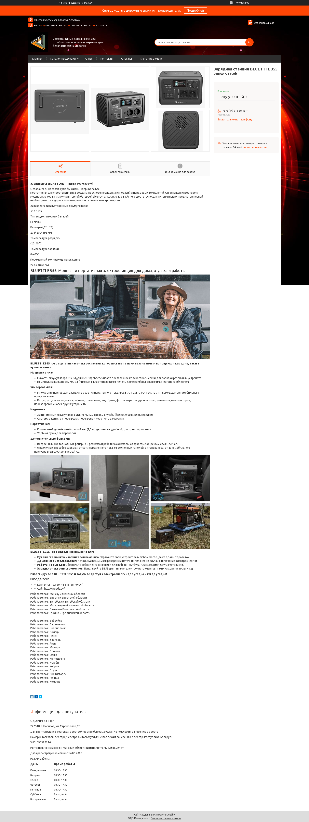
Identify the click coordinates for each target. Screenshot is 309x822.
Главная (37, 58)
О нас (88, 58)
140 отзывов (242, 2)
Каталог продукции (63, 58)
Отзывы (126, 58)
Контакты (107, 58)
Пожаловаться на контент (166, 818)
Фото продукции (151, 58)
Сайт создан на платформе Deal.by (154, 814)
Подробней (195, 10)
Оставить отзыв (264, 22)
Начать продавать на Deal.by (75, 2)
